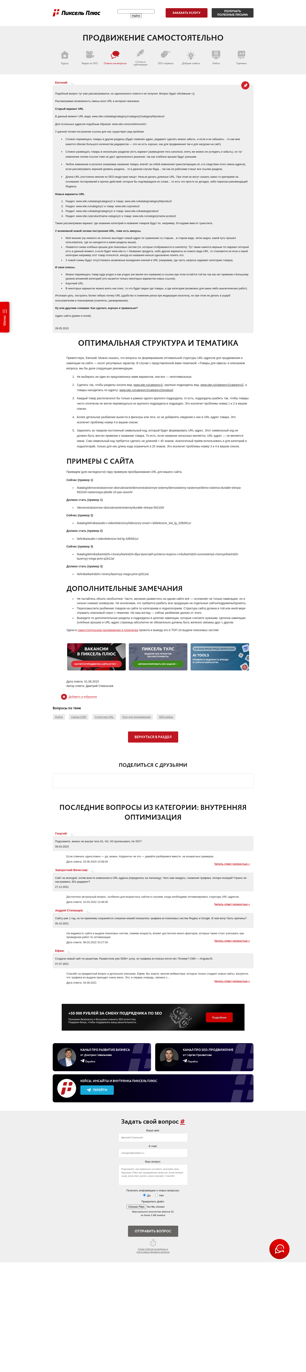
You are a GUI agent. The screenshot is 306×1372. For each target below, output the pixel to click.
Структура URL (104, 717)
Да (147, 1195)
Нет (159, 1195)
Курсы (64, 58)
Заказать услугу (186, 12)
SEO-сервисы (165, 58)
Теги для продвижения (136, 717)
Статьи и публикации (140, 57)
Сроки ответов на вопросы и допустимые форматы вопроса (153, 1246)
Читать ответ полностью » (232, 863)
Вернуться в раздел (153, 737)
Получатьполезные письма (232, 12)
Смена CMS (78, 717)
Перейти (97, 1090)
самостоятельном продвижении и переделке (108, 630)
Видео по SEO (90, 58)
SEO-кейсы (166, 717)
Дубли (59, 717)
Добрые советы (191, 58)
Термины (241, 58)
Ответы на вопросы (115, 58)
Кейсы (216, 58)
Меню (5, 320)
